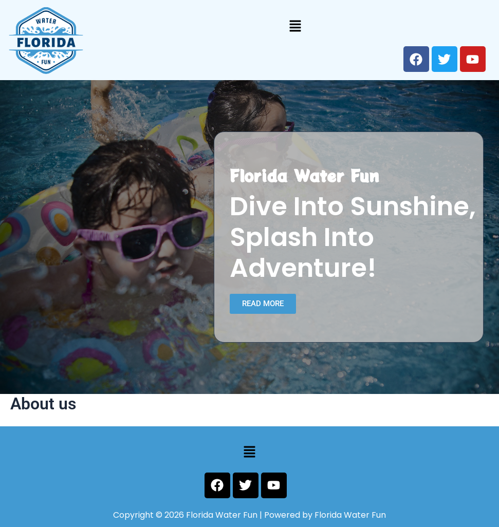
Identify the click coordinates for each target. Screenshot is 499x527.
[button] (295, 25)
